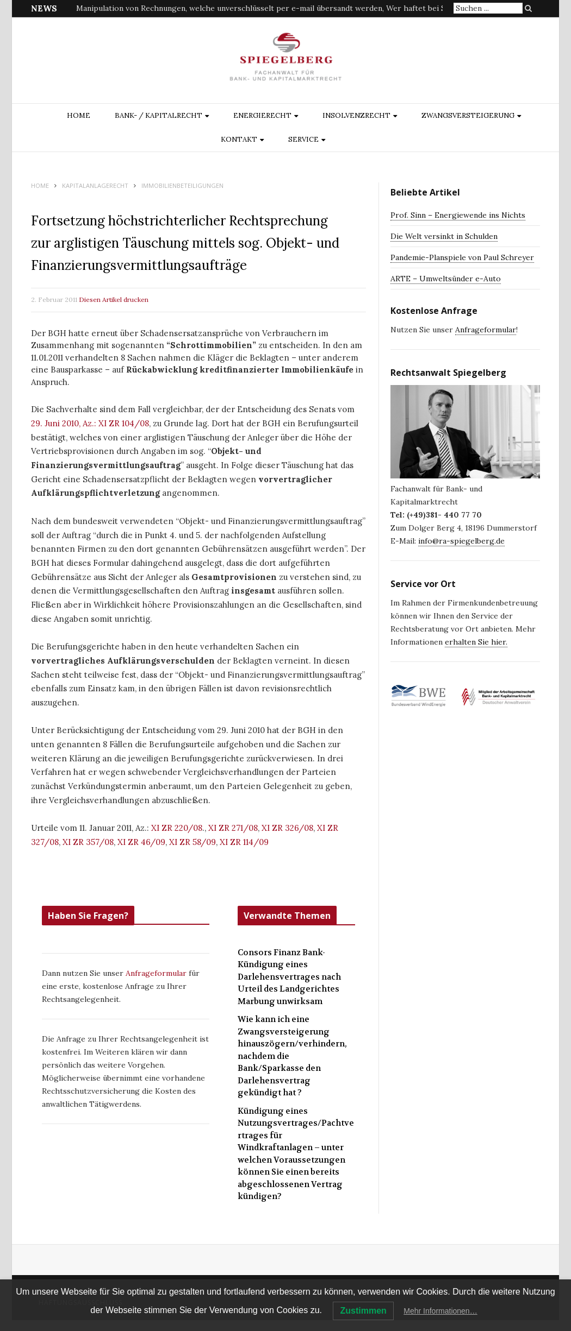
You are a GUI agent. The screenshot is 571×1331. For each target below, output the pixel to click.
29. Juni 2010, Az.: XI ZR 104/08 (90, 423)
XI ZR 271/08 (233, 828)
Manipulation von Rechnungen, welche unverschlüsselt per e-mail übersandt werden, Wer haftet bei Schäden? (275, 8)
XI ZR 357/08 (88, 842)
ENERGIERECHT (262, 115)
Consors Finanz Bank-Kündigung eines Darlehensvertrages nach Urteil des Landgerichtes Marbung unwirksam (289, 977)
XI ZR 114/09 (244, 842)
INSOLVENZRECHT (356, 115)
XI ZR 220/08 (176, 828)
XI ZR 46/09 (141, 842)
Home (78, 115)
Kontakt (239, 139)
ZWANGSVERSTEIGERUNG (467, 115)
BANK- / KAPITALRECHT (158, 115)
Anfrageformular (157, 973)
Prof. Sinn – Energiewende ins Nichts (457, 215)
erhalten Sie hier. (476, 642)
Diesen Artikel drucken (113, 299)
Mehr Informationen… (440, 1311)
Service (303, 139)
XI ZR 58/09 (192, 842)
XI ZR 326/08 (287, 828)
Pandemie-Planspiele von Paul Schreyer (462, 257)
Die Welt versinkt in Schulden (444, 236)
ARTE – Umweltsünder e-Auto (445, 278)
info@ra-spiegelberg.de (461, 541)
